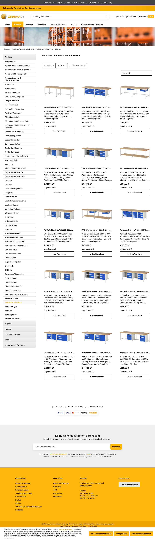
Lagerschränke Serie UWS (15, 176)
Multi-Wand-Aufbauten (13, 209)
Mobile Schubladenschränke (15, 201)
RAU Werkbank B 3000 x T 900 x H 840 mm (59, 107)
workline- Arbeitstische (13, 319)
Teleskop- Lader (11, 278)
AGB (88, 454)
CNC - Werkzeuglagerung (14, 97)
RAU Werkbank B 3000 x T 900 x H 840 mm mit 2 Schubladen (135, 107)
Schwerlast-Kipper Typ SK (14, 241)
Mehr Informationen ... (66, 529)
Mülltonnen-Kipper (11, 213)
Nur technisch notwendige (101, 534)
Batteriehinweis (21, 487)
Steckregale (9, 266)
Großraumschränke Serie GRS (16, 156)
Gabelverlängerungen (13, 136)
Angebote (8, 324)
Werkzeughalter (11, 315)
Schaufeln (8, 229)
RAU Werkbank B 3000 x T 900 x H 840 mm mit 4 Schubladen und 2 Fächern (59, 169)
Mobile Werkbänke (12, 205)
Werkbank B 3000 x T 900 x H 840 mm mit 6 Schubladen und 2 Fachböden (97, 291)
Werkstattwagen (11, 307)
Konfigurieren (121, 534)
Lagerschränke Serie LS (14, 172)
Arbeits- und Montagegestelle (16, 74)
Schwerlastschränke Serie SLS (16, 246)
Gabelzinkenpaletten (12, 140)
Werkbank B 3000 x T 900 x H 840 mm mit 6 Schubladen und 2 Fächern (135, 291)
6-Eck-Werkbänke (11, 298)
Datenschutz (58, 493)
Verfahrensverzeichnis (23, 493)
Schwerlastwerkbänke (13, 254)
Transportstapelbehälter (13, 286)
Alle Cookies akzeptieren (141, 534)
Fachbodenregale (11, 105)
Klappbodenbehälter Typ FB (15, 168)
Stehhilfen (8, 270)
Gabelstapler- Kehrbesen (14, 132)
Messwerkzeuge (11, 197)
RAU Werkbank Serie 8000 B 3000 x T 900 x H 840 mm (97, 230)
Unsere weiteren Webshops (15, 345)
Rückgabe (19, 510)
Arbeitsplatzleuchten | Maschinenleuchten (13, 79)
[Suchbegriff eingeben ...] (70, 17)
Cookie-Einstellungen (129, 484)
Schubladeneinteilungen (14, 237)
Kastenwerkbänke (11, 160)
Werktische (9, 311)
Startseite (6, 49)
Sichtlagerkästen (11, 225)
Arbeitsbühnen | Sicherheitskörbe (17, 66)
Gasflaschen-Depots (12, 152)
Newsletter (57, 487)
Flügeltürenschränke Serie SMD (16, 121)
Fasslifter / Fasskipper (13, 113)
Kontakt (7, 340)
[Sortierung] (136, 73)
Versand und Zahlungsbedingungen (28, 506)
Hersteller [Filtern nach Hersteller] (49, 66)
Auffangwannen (10, 89)
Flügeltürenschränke (12, 117)
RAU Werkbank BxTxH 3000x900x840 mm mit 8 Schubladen (59, 230)
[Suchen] (106, 16)
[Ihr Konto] (131, 16)
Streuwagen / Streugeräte (14, 274)
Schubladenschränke (12, 233)
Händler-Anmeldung (22, 483)
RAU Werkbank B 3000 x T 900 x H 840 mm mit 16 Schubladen (97, 107)
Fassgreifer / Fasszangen (14, 109)
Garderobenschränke (13, 144)
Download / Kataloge (12, 334)
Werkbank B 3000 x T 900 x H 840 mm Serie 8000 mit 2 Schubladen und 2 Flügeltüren (135, 353)
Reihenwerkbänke (11, 221)
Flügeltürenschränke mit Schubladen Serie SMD (18, 126)
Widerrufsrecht (20, 497)
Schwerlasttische (11, 250)
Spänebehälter (10, 258)
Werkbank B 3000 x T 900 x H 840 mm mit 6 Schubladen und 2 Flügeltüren (59, 353)
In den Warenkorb (59, 131)
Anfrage (18, 503)
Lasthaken (9, 185)
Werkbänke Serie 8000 (13, 302)
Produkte (8, 57)
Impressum (57, 497)
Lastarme (8, 181)
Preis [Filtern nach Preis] (61, 66)
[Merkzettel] (120, 16)
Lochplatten (9, 193)
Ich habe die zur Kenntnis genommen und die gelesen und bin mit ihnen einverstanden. (79, 454)
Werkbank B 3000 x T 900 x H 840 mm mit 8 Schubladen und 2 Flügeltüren (97, 353)
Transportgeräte (11, 282)
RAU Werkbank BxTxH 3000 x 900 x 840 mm (135, 169)
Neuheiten (8, 329)
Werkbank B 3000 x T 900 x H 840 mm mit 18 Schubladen (135, 230)
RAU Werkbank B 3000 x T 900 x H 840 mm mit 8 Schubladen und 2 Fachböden (97, 169)
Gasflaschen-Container (13, 148)
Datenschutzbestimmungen (58, 454)
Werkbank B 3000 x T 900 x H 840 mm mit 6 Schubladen (59, 291)
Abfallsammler (10, 62)
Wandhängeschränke (13, 290)
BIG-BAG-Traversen (12, 93)
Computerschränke (12, 101)
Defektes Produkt (21, 490)
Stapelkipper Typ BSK (13, 262)
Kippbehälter (9, 164)
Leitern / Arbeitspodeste (13, 189)
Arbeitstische (9, 84)
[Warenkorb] (145, 16)
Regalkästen (9, 217)
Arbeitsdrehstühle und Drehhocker (17, 70)
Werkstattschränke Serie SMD (16, 294)
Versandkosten (73, 524)
